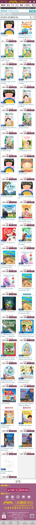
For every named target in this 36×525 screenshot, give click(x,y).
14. (23, 173)
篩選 (32, 11)
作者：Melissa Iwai (6, 14)
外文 (17, 5)
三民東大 (27, 5)
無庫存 (21, 41)
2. (26, 37)
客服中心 (11, 522)
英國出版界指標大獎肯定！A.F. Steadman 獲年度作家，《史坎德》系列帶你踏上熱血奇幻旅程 (29, 8)
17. (8, 219)
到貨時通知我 (27, 294)
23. (7, 288)
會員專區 (32, 522)
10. (23, 127)
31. (8, 382)
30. (26, 359)
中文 (12, 5)
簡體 (21, 5)
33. (5, 403)
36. (25, 425)
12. (25, 150)
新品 (8, 5)
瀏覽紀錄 (25, 522)
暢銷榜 (3, 5)
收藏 (18, 522)
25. (8, 311)
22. (25, 265)
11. (6, 150)
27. (8, 336)
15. (7, 196)
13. (5, 173)
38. (26, 448)
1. (4, 35)
